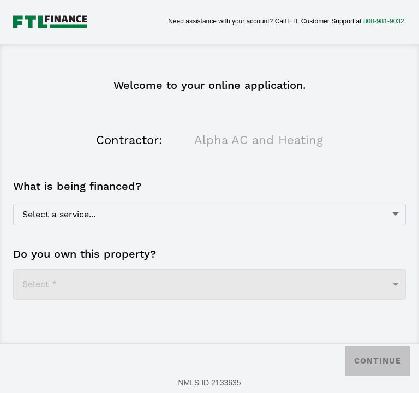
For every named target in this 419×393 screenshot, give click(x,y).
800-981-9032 (383, 21)
